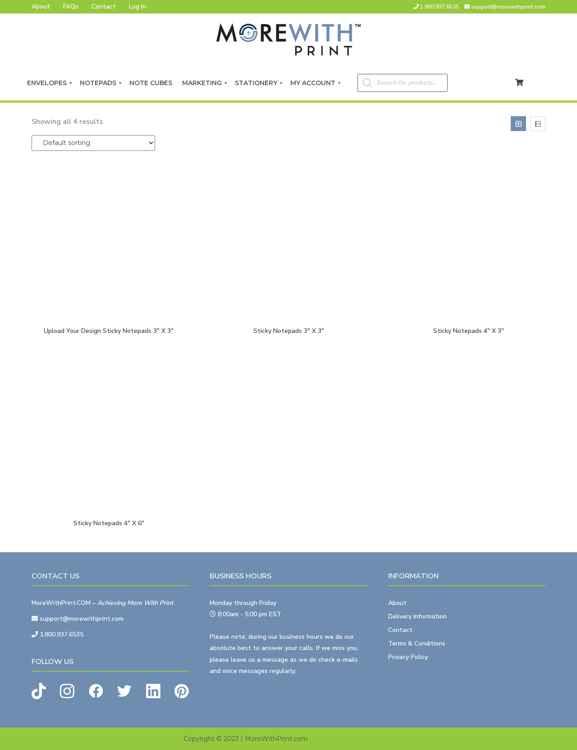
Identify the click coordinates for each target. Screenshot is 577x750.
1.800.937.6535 (439, 6)
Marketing (205, 83)
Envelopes (50, 83)
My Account (316, 83)
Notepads (101, 83)
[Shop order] (93, 143)
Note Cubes (152, 83)
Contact (104, 6)
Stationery (259, 83)
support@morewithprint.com (508, 6)
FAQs (70, 6)
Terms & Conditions (416, 643)
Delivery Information (417, 616)
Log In (137, 6)
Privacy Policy (408, 657)
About (41, 6)
